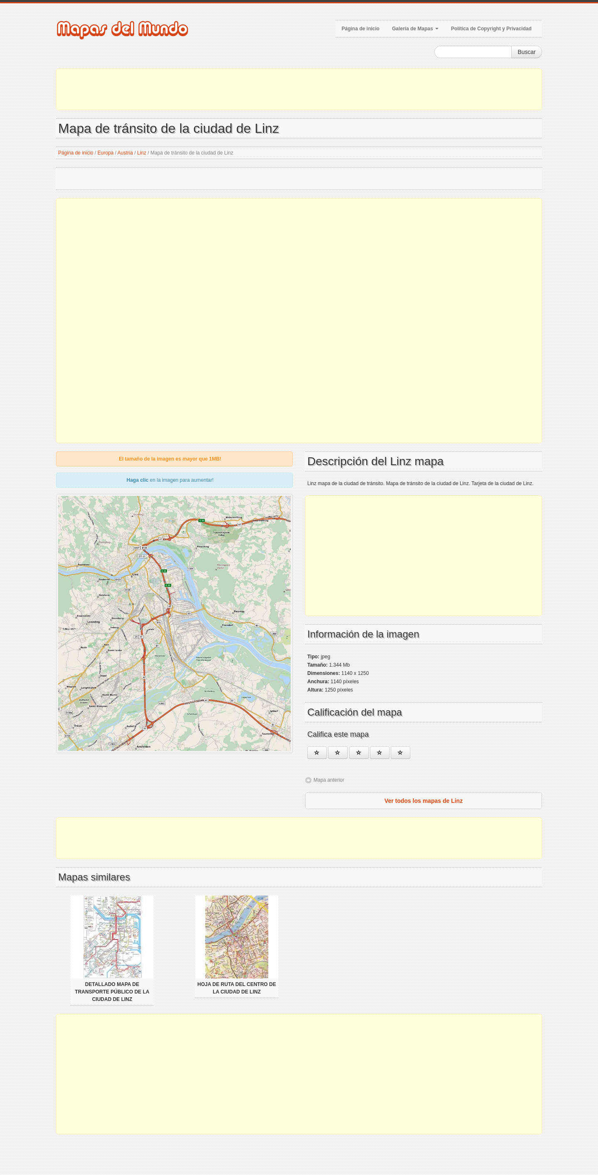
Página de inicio (361, 29)
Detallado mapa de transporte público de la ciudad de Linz (112, 991)
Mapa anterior (329, 780)
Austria (125, 153)
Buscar (526, 52)
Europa (106, 153)
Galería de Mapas (415, 29)
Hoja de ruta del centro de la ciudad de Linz (236, 988)
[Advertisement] (299, 89)
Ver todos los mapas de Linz (424, 800)
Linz (141, 153)
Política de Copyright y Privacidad (491, 29)
